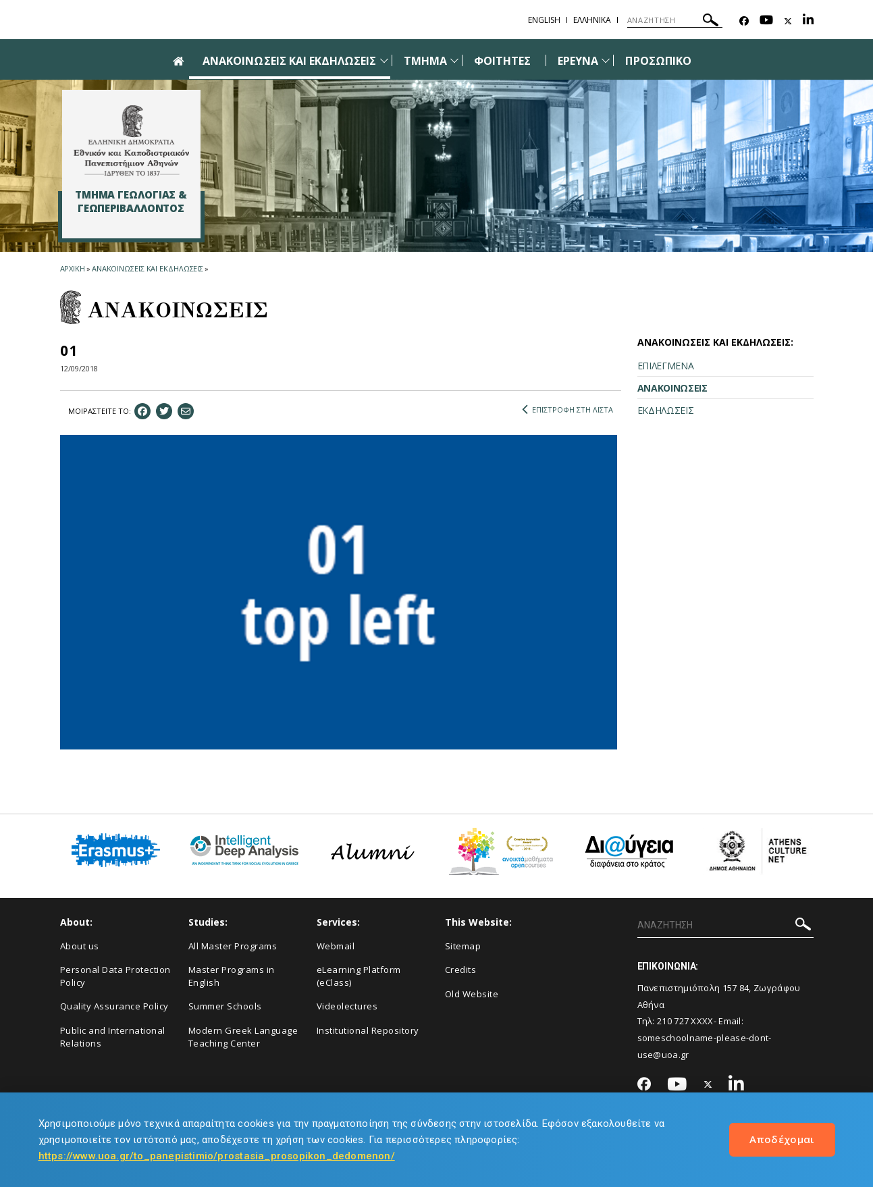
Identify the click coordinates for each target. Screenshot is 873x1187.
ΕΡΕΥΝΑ (578, 60)
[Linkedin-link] (808, 21)
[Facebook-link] (744, 21)
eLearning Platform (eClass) (359, 976)
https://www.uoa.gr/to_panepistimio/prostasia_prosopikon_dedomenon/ (216, 1156)
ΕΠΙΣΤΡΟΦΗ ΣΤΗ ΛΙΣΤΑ (567, 410)
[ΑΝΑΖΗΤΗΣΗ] (674, 20)
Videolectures (347, 1006)
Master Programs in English (231, 976)
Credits (461, 970)
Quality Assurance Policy (114, 1006)
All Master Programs (232, 946)
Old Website (472, 994)
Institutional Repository (368, 1030)
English (544, 20)
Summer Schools (225, 1006)
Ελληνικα (592, 20)
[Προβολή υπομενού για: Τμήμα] (454, 60)
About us (79, 946)
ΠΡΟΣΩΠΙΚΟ (658, 60)
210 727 (673, 1021)
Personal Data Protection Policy (115, 976)
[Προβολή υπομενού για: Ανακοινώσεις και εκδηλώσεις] (384, 60)
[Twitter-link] (788, 21)
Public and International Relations (112, 1036)
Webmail (336, 946)
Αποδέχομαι (782, 1139)
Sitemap (463, 946)
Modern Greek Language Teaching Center (243, 1036)
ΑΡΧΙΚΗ (72, 268)
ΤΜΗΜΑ (425, 60)
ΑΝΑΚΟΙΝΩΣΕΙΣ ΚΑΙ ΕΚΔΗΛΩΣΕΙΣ (289, 60)
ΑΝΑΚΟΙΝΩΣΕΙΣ (672, 387)
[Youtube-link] (766, 21)
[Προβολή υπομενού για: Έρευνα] (605, 60)
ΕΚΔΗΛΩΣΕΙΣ (665, 410)
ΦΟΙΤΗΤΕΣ (502, 60)
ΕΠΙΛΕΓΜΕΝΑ (665, 365)
